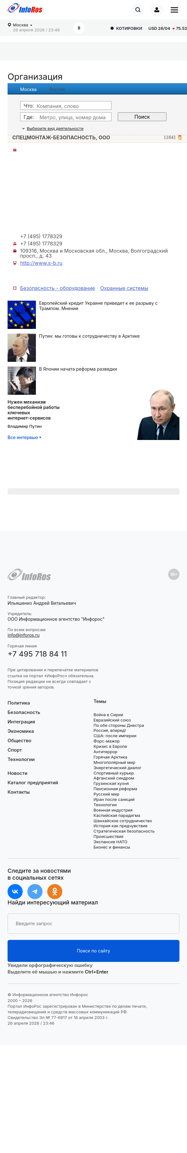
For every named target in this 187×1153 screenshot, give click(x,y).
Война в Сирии (108, 714)
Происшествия (108, 836)
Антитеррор (105, 751)
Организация (35, 76)
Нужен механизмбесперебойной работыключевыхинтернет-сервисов (34, 410)
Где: (29, 117)
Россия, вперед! (110, 730)
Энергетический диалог (117, 767)
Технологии (21, 759)
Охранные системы (124, 288)
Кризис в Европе (110, 746)
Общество (19, 740)
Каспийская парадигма (117, 815)
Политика (19, 703)
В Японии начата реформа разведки (78, 369)
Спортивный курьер (114, 772)
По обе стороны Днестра (119, 725)
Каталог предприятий (33, 783)
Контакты (19, 792)
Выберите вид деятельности (55, 128)
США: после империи (115, 735)
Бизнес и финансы (112, 847)
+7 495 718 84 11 (37, 653)
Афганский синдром (114, 777)
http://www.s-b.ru (41, 263)
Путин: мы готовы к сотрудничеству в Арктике (89, 336)
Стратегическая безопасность (124, 831)
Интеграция (21, 722)
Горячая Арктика (110, 756)
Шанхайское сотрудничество (123, 820)
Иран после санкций (114, 799)
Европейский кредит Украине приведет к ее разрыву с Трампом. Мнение (98, 306)
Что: (29, 106)
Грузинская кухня (111, 783)
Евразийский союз (112, 719)
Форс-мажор (107, 740)
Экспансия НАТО (111, 841)
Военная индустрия (113, 809)
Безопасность (24, 712)
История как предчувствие (121, 825)
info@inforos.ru (24, 635)
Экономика (21, 731)
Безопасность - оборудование (57, 288)
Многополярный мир (114, 762)
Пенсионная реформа (115, 788)
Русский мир (106, 793)
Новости (17, 773)
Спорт (15, 750)
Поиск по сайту (93, 950)
